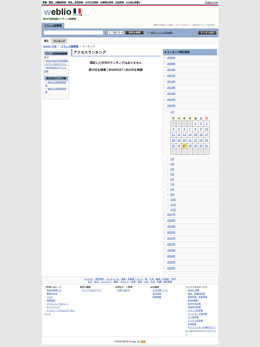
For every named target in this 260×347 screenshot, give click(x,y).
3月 (172, 164)
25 (173, 145)
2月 (172, 159)
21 (190, 140)
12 (179, 134)
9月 (172, 194)
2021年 (171, 238)
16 (201, 134)
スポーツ (124, 282)
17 (206, 134)
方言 (153, 282)
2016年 (171, 105)
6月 (172, 179)
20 (184, 140)
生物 (133, 282)
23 (201, 140)
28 (190, 145)
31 (206, 145)
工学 (152, 279)
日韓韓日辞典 (106, 2)
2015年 (171, 99)
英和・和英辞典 (75, 2)
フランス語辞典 (53, 25)
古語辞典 (119, 2)
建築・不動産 (162, 279)
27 (184, 145)
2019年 (171, 226)
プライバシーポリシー (57, 303)
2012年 (171, 81)
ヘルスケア (106, 282)
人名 (146, 282)
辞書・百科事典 (164, 282)
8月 (172, 189)
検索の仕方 (52, 293)
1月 (172, 111)
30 (201, 145)
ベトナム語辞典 (195, 320)
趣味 (116, 282)
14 (190, 134)
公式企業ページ (160, 290)
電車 (123, 279)
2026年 (171, 268)
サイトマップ (53, 307)
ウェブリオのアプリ (91, 290)
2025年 (171, 262)
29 (195, 145)
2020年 (171, 232)
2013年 (171, 87)
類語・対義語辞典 (57, 2)
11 (173, 134)
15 (195, 134)
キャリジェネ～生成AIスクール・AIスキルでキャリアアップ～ (201, 330)
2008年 (171, 57)
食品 (140, 282)
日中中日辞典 (91, 2)
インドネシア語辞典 (197, 314)
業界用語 (99, 279)
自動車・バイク (135, 279)
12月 (173, 209)
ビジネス (88, 279)
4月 (172, 169)
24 (206, 140)
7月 (172, 184)
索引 (46, 40)
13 (184, 134)
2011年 (171, 75)
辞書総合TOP (211, 2)
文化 (90, 282)
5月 (172, 174)
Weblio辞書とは (54, 290)
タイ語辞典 (193, 317)
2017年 (171, 214)
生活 (96, 282)
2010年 (171, 69)
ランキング (59, 40)
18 (173, 140)
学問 (173, 279)
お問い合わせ (123, 290)
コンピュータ (112, 279)
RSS (143, 342)
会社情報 (157, 293)
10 (206, 129)
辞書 (44, 2)
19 (179, 140)
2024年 (171, 256)
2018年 (171, 220)
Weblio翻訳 (193, 300)
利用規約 (51, 300)
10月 (173, 199)
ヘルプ (50, 297)
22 (195, 140)
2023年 (171, 250)
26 (179, 145)
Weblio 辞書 (50, 46)
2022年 (171, 244)
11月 (173, 204)
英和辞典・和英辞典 (197, 297)
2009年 (171, 63)
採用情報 (157, 297)
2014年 (171, 93)
